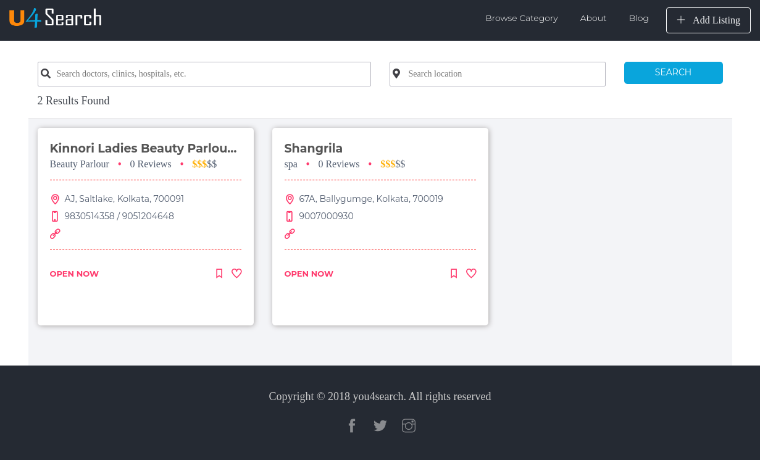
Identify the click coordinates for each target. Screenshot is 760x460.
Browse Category (521, 17)
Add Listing (708, 20)
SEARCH (673, 72)
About (593, 17)
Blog (639, 17)
